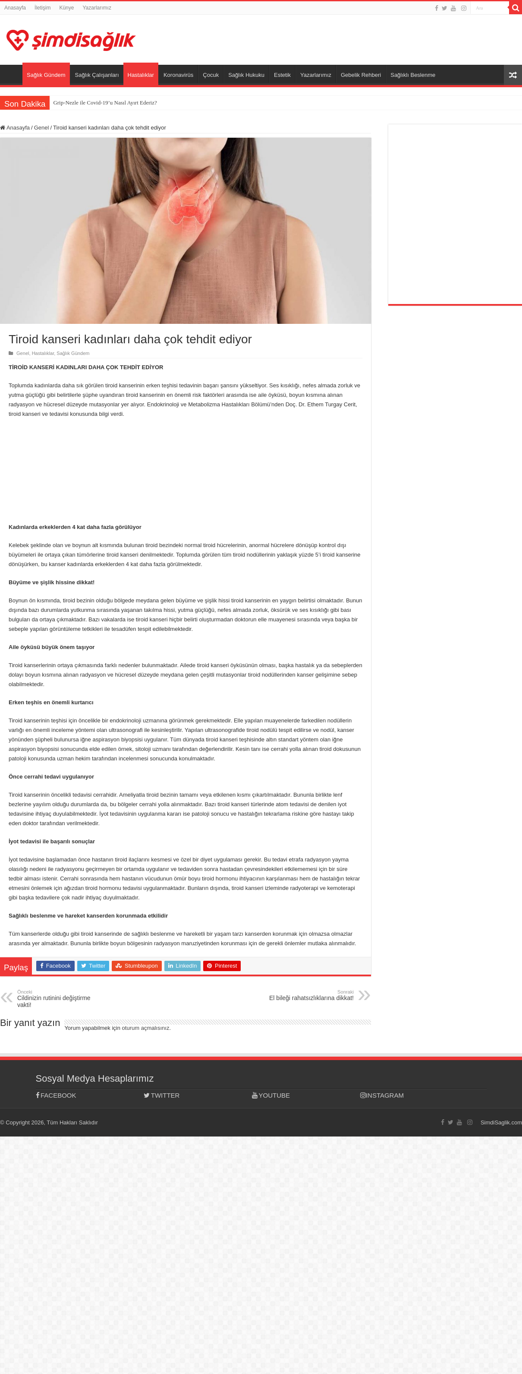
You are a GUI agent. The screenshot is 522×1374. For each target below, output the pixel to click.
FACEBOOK (56, 1095)
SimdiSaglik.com (501, 1122)
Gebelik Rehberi (361, 75)
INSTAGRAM (382, 1095)
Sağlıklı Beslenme (412, 75)
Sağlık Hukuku (246, 75)
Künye (66, 8)
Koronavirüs (178, 75)
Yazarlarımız (96, 8)
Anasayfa (15, 8)
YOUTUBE (271, 1095)
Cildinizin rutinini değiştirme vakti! (61, 998)
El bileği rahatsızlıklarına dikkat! (309, 995)
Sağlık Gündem (46, 75)
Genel (41, 127)
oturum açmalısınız (146, 1028)
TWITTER (161, 1095)
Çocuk (211, 75)
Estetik (282, 75)
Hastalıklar (141, 75)
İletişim (42, 8)
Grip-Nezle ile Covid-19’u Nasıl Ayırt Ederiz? (105, 102)
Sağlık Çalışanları (97, 75)
